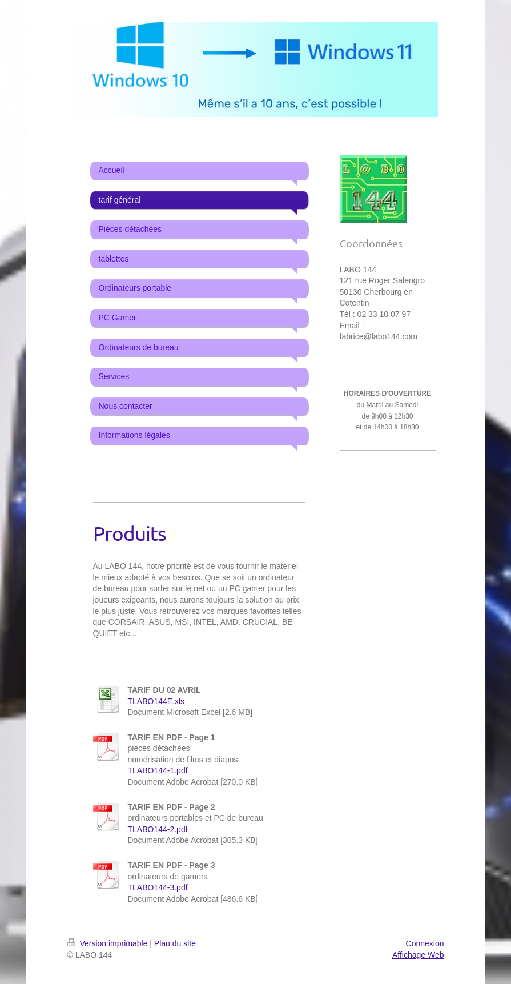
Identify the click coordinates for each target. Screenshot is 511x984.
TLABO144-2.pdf (158, 829)
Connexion (425, 943)
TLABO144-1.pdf (158, 770)
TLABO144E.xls (156, 701)
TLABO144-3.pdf (158, 887)
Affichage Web (418, 954)
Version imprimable (108, 943)
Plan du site (175, 943)
